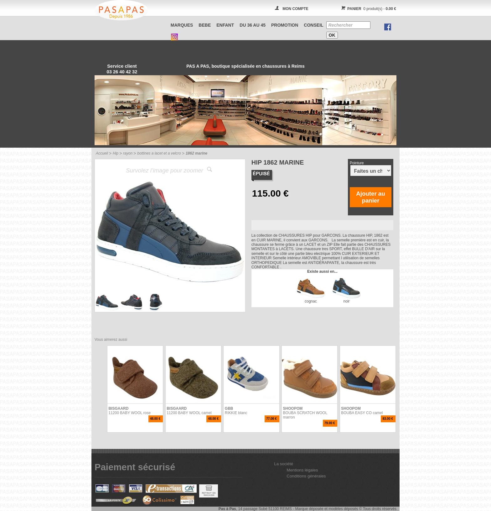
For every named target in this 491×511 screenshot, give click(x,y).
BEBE (205, 25)
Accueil (102, 153)
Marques (182, 25)
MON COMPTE (295, 9)
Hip (115, 153)
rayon (127, 153)
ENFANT (225, 25)
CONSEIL (313, 25)
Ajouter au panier (370, 197)
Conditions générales (306, 476)
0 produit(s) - (367, 9)
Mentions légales (302, 470)
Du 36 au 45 (253, 25)
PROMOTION (284, 25)
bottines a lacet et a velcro (159, 153)
